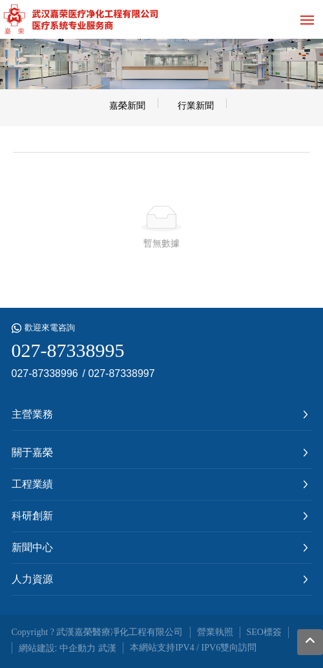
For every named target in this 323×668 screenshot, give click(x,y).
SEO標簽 (264, 632)
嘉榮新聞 (127, 105)
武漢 (107, 648)
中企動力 (77, 648)
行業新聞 (196, 105)
